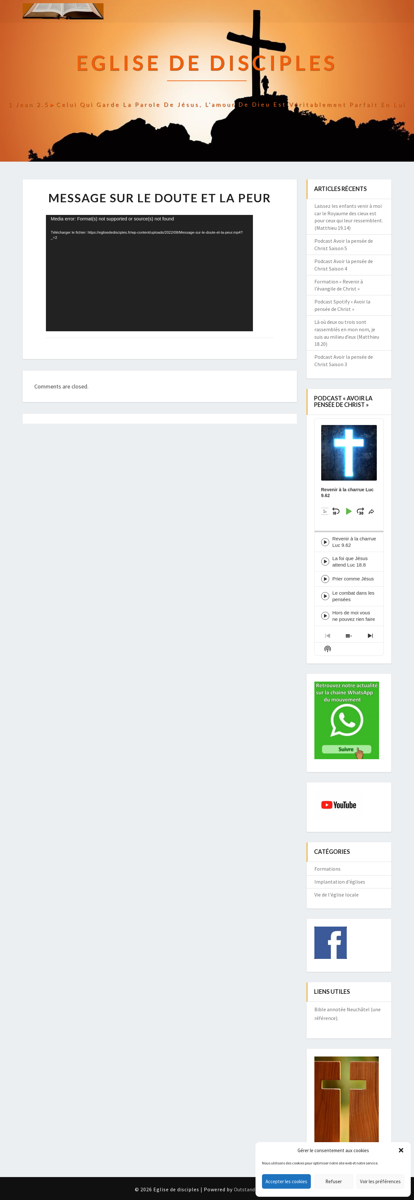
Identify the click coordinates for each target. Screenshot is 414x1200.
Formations (327, 868)
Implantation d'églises (339, 881)
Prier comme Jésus (353, 578)
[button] (401, 1150)
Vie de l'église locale (336, 894)
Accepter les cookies (286, 1181)
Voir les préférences (380, 1181)
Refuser (333, 1181)
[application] (149, 273)
